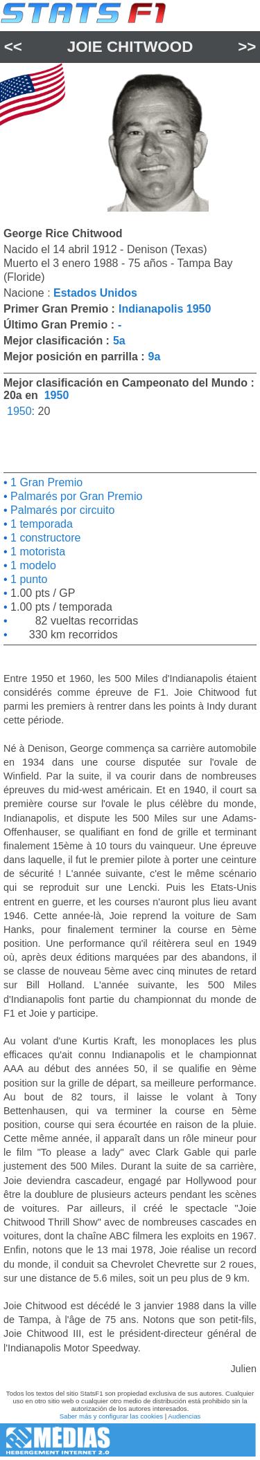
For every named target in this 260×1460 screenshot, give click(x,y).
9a (154, 356)
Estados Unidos (95, 293)
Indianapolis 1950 (165, 309)
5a (119, 340)
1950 (56, 395)
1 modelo (32, 565)
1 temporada (40, 524)
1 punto (28, 579)
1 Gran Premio (45, 482)
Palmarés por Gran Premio (75, 496)
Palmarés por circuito (61, 510)
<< (13, 46)
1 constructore (44, 538)
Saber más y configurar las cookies (111, 1416)
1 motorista (37, 551)
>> (247, 46)
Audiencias (184, 1416)
